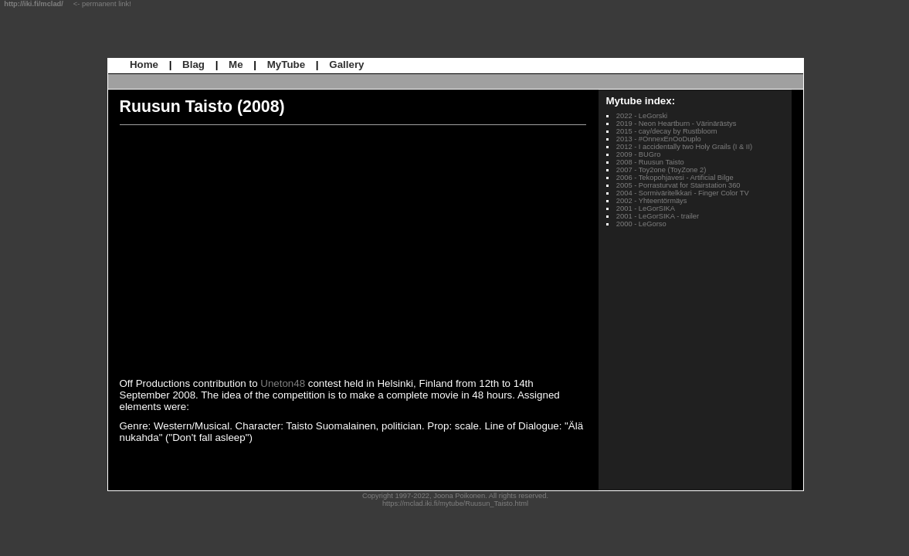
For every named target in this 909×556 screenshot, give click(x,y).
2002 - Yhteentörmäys (651, 201)
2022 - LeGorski (641, 116)
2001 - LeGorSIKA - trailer (657, 216)
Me (236, 64)
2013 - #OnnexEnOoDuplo (658, 139)
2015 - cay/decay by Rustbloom (666, 131)
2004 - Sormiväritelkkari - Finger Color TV (682, 193)
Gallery (346, 64)
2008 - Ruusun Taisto (650, 162)
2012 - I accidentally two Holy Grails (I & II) (684, 147)
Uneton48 (282, 383)
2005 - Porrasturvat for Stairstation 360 (678, 185)
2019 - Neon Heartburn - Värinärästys (676, 123)
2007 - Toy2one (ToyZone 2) (661, 170)
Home (144, 64)
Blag (193, 64)
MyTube (286, 64)
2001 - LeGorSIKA (645, 208)
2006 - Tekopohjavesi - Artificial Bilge (675, 177)
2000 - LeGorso (641, 224)
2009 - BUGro (638, 154)
